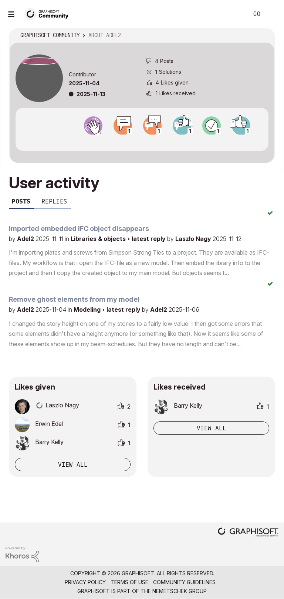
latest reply (149, 238)
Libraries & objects (99, 238)
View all (73, 464)
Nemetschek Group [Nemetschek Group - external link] (179, 591)
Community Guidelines (184, 582)
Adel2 (26, 238)
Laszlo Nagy (194, 238)
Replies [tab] (54, 201)
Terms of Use (129, 582)
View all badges (142, 141)
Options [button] (264, 35)
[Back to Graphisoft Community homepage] (49, 13)
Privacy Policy (85, 582)
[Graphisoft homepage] (248, 533)
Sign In (272, 14)
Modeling (88, 309)
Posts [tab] (21, 201)
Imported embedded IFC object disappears (79, 228)
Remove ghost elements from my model (74, 299)
